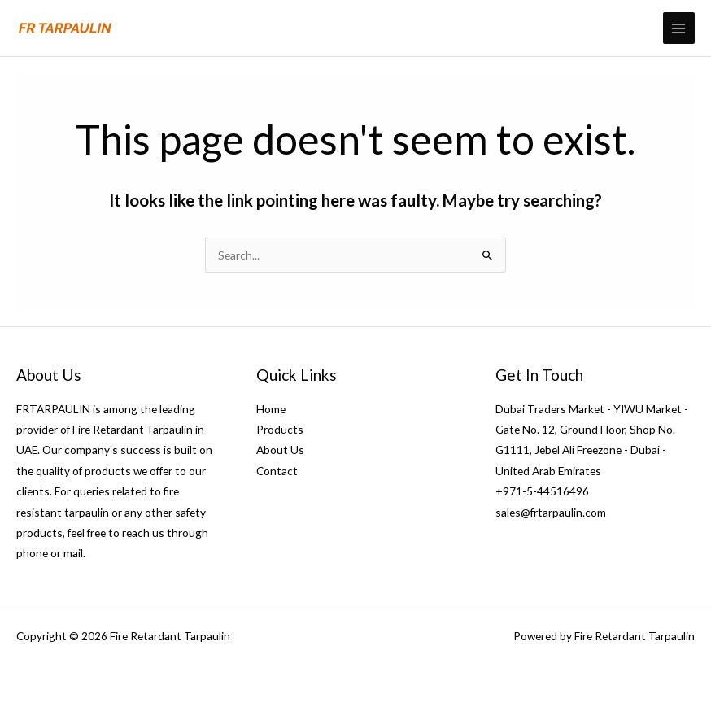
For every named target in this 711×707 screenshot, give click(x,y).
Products (279, 429)
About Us (280, 449)
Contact (277, 471)
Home (271, 409)
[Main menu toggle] (679, 28)
